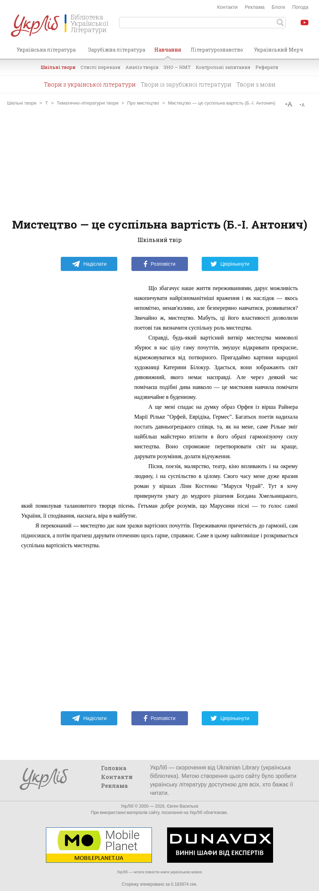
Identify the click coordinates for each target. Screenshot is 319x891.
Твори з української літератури (90, 84)
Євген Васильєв (182, 806)
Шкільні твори (58, 67)
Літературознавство (216, 49)
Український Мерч (278, 49)
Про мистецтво (143, 103)
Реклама (255, 7)
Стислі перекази (100, 67)
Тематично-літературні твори (88, 103)
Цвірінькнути (230, 264)
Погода (300, 7)
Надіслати (89, 264)
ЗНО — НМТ (177, 67)
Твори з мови (256, 84)
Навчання (167, 52)
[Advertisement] (159, 162)
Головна (113, 768)
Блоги (278, 7)
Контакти (227, 7)
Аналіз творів (142, 67)
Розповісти (160, 264)
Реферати (266, 67)
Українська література (46, 49)
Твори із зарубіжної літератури (186, 84)
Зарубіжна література (116, 49)
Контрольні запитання (223, 67)
